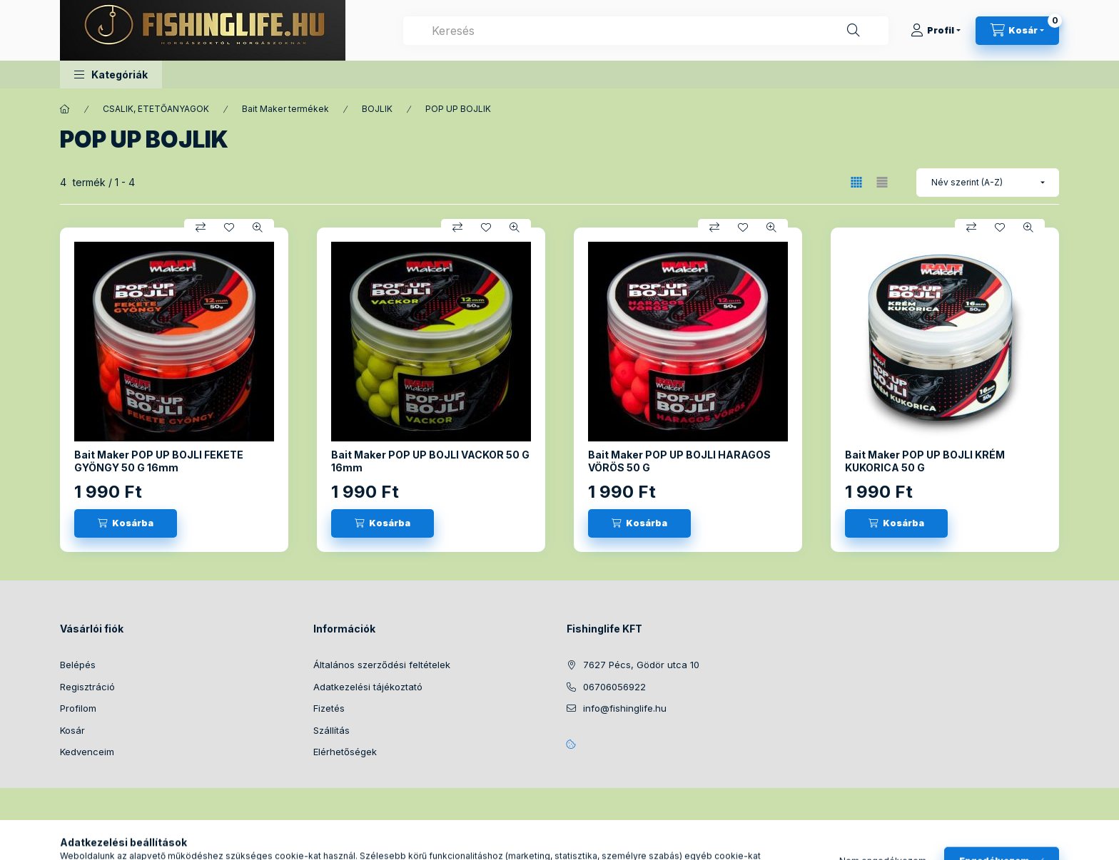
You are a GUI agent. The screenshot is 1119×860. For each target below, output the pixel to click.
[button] (111, 74)
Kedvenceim (87, 751)
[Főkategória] (65, 109)
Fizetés (329, 708)
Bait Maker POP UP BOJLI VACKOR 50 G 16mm (430, 461)
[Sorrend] (987, 182)
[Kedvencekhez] (229, 227)
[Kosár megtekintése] (1017, 30)
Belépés (78, 664)
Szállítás (331, 730)
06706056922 (614, 686)
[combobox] (645, 30)
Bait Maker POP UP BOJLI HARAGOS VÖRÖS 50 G (679, 461)
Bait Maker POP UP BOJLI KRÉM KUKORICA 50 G (925, 461)
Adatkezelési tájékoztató (367, 686)
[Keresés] (853, 30)
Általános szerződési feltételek (381, 664)
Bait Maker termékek (285, 108)
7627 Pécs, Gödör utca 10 (641, 664)
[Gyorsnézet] (257, 227)
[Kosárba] (125, 523)
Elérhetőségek (345, 751)
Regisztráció (87, 686)
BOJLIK (377, 108)
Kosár (72, 730)
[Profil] (936, 30)
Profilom (78, 708)
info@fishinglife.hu (625, 708)
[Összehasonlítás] (200, 227)
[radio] (882, 182)
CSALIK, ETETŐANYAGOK (156, 108)
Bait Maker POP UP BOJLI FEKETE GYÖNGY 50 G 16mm (158, 461)
